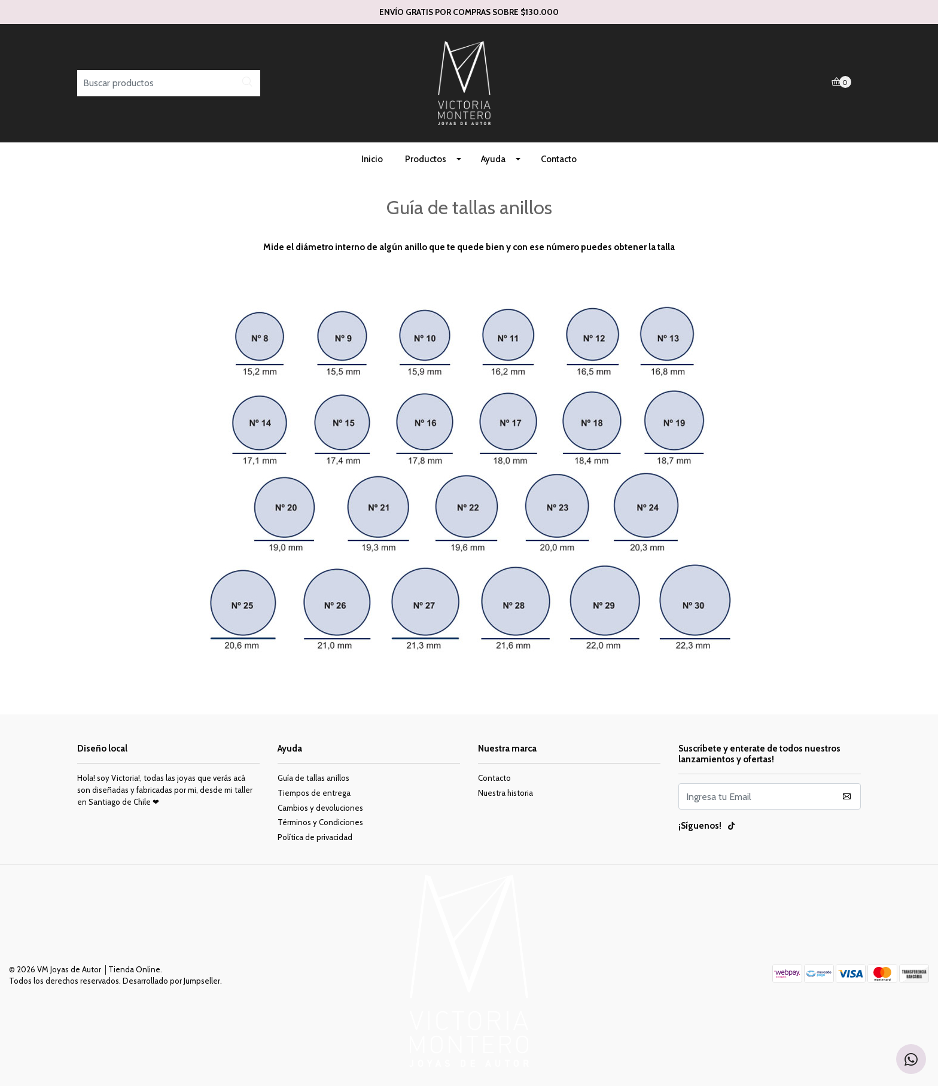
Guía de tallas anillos (313, 778)
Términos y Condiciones (320, 822)
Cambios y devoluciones (320, 808)
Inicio (372, 159)
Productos (425, 159)
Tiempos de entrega (314, 793)
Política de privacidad (315, 837)
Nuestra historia (505, 793)
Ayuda (493, 159)
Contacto (559, 159)
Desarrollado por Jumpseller (171, 980)
